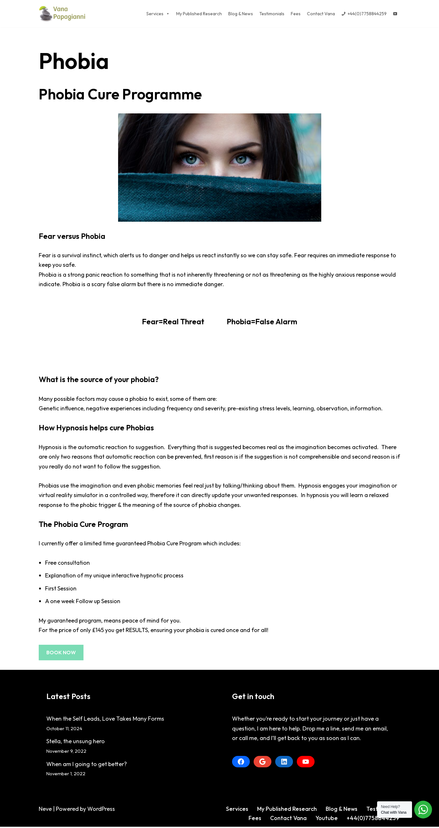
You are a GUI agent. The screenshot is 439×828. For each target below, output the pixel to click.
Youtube (327, 819)
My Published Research (199, 14)
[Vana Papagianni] (62, 14)
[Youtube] (395, 14)
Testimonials (271, 14)
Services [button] (158, 14)
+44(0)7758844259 (367, 14)
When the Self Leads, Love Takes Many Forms (105, 720)
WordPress (101, 809)
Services (237, 809)
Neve (45, 809)
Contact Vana (321, 14)
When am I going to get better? (86, 765)
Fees (296, 14)
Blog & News (240, 14)
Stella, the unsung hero (75, 742)
